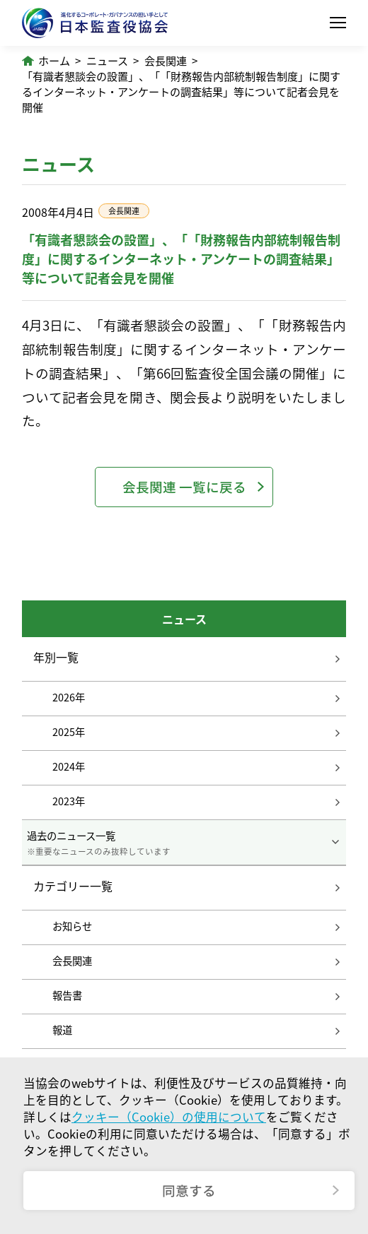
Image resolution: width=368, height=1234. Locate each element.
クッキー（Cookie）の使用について (168, 1116)
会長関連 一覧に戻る (184, 487)
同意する (189, 1190)
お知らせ (72, 926)
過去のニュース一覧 (183, 843)
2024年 (68, 766)
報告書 (67, 995)
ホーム (54, 61)
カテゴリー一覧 (73, 886)
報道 (62, 1030)
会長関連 (165, 61)
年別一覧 (56, 656)
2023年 (68, 801)
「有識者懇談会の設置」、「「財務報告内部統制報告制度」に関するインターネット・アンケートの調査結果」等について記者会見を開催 (181, 92)
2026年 (68, 697)
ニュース (107, 61)
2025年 (68, 732)
